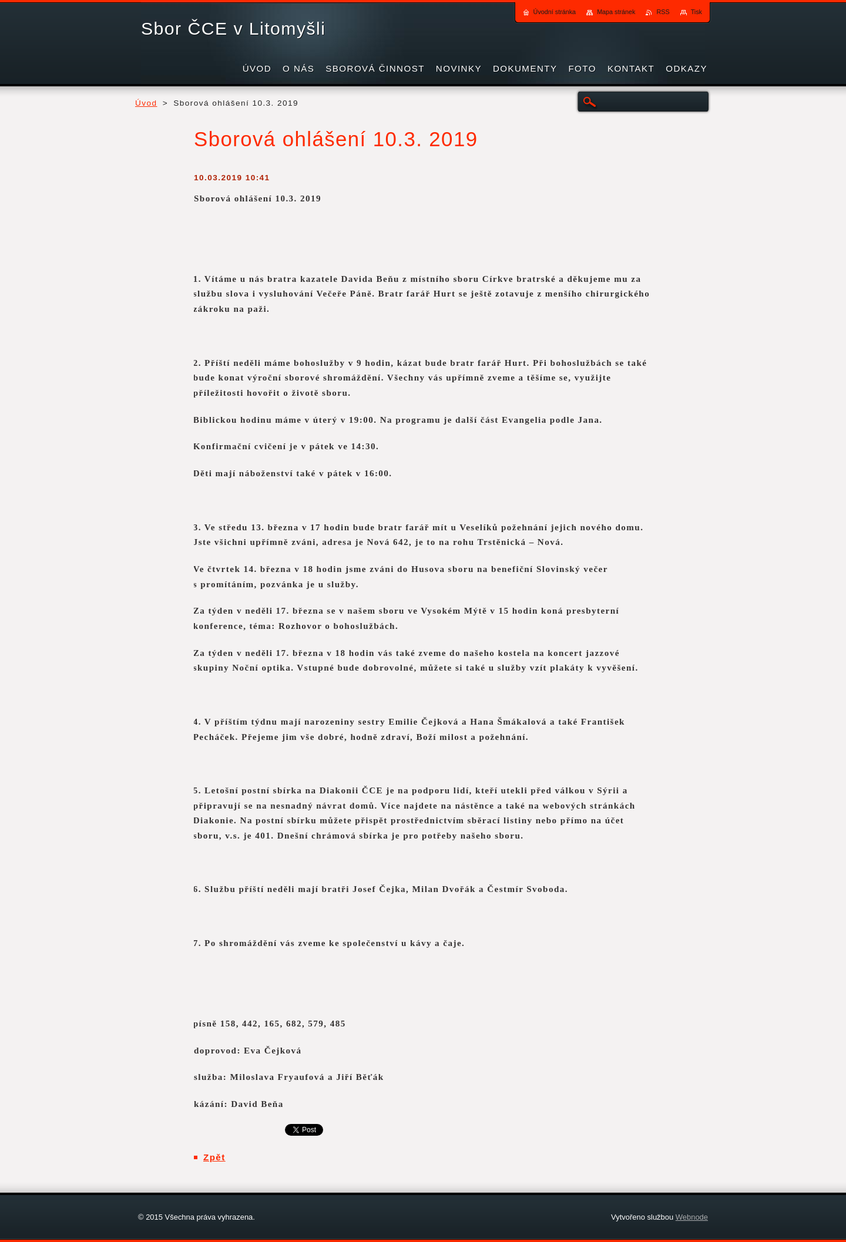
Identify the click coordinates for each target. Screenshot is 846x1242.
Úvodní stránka (554, 11)
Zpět (214, 1157)
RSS (662, 11)
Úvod (146, 103)
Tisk (696, 11)
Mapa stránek (616, 11)
